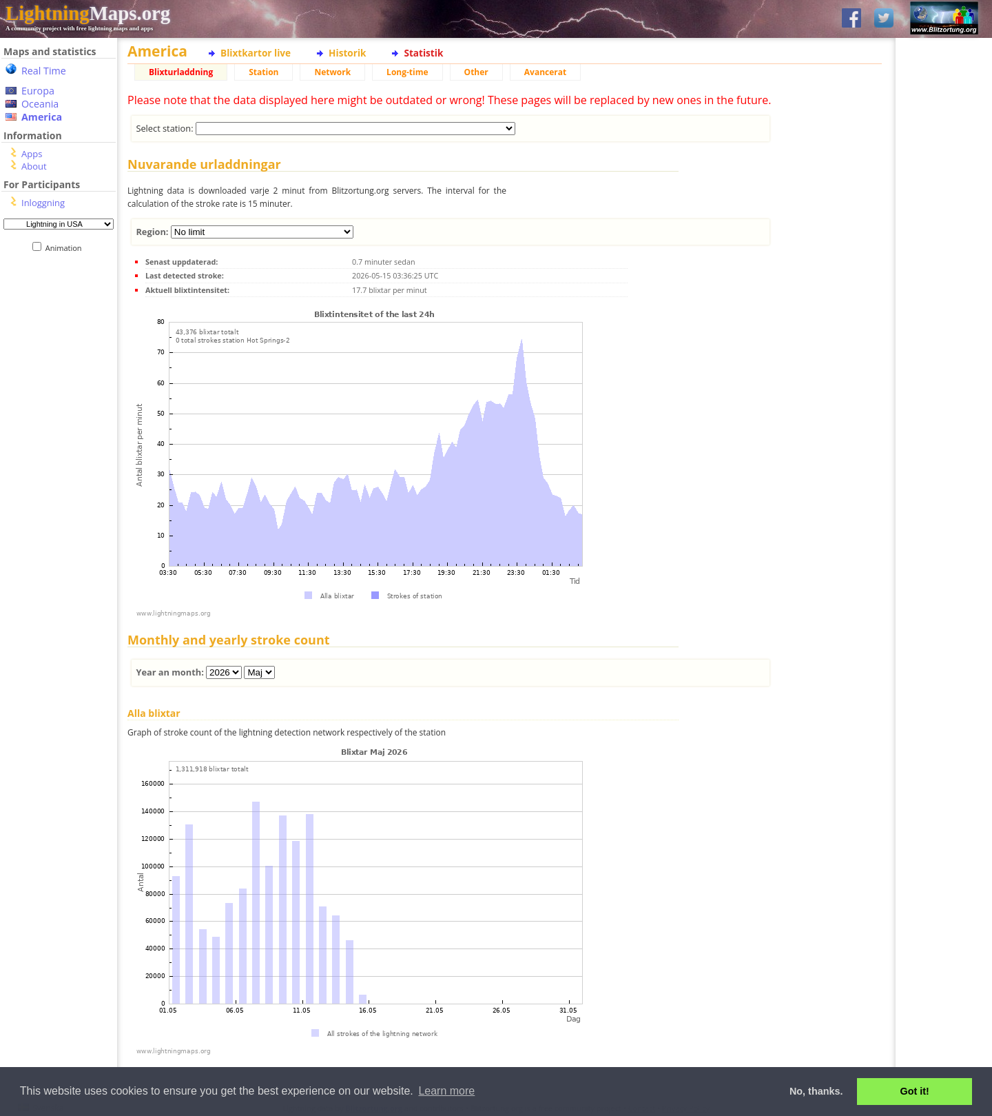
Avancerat (545, 72)
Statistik (423, 52)
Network (332, 72)
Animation (66, 248)
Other (476, 72)
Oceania (40, 103)
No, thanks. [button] (816, 1091)
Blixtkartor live (255, 52)
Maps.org (88, 13)
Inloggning (43, 202)
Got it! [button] (914, 1091)
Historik (347, 52)
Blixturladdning (181, 72)
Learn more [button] (446, 1091)
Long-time (407, 72)
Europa (37, 90)
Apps (31, 154)
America (41, 116)
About (34, 166)
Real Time (43, 70)
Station (263, 72)
